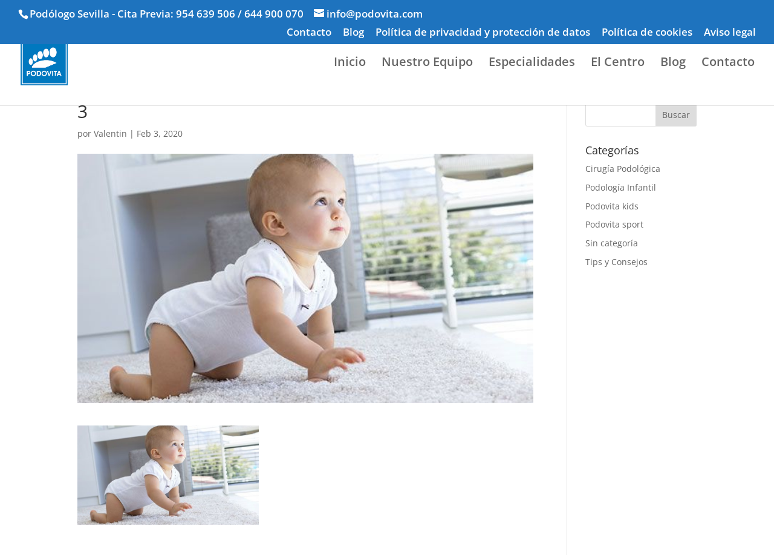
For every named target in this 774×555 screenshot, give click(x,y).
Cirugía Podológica (622, 168)
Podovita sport (614, 224)
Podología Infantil (620, 187)
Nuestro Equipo (427, 63)
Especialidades (532, 63)
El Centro (618, 63)
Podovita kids (612, 206)
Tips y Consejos (616, 262)
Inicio (350, 63)
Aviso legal (730, 33)
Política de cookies (647, 33)
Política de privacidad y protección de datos (483, 33)
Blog (353, 33)
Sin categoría (611, 243)
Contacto (309, 33)
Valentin (110, 133)
